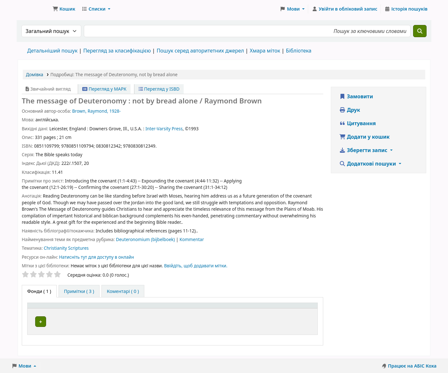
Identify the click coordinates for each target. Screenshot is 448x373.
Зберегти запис (364, 150)
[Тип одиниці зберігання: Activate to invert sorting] (72, 309)
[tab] (79, 291)
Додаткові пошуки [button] (368, 163)
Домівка (34, 74)
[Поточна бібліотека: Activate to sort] (155, 309)
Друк (349, 109)
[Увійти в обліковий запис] (344, 9)
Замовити (356, 96)
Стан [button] (292, 309)
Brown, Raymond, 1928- (96, 111)
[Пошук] (420, 31)
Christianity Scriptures (66, 248)
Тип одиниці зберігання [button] (58, 309)
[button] (64, 9)
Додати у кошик (364, 136)
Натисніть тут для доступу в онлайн (96, 257)
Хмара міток (265, 50)
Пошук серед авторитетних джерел (200, 50)
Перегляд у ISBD (159, 89)
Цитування (357, 123)
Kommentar (192, 239)
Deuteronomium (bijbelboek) (146, 239)
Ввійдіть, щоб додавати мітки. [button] (196, 266)
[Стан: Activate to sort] (301, 309)
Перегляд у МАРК (104, 89)
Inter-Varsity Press (163, 129)
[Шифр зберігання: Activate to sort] (238, 309)
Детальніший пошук (52, 50)
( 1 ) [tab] (39, 291)
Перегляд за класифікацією (117, 50)
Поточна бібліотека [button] (142, 309)
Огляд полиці (244, 322)
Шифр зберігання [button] (216, 309)
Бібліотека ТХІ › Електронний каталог (34, 9)
